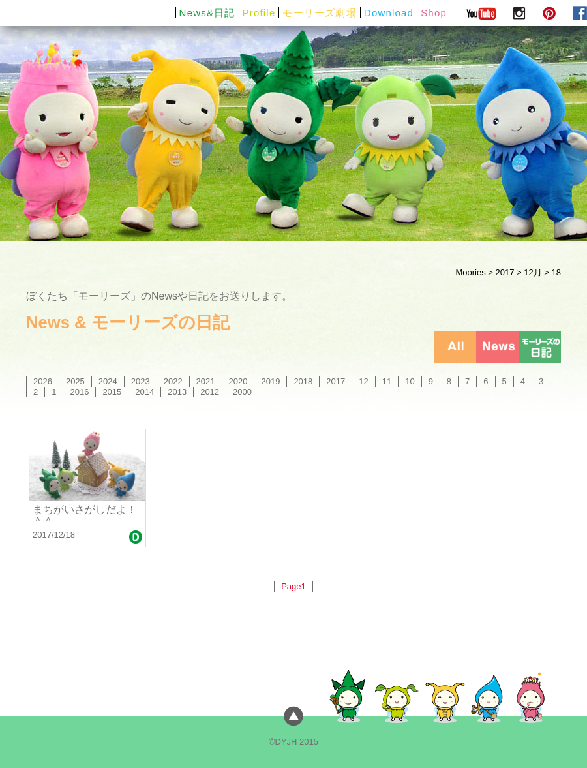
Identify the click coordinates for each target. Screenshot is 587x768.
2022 (173, 381)
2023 (140, 381)
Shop (434, 12)
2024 (107, 381)
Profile (259, 12)
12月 (532, 272)
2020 (238, 381)
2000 (242, 392)
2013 (177, 392)
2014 (144, 392)
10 (409, 381)
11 (386, 381)
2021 (205, 381)
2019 (270, 381)
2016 (79, 392)
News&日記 (207, 12)
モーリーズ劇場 (319, 12)
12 (363, 381)
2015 (111, 392)
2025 (75, 381)
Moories (470, 272)
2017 (504, 272)
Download (389, 12)
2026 (42, 381)
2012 (209, 392)
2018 (303, 381)
